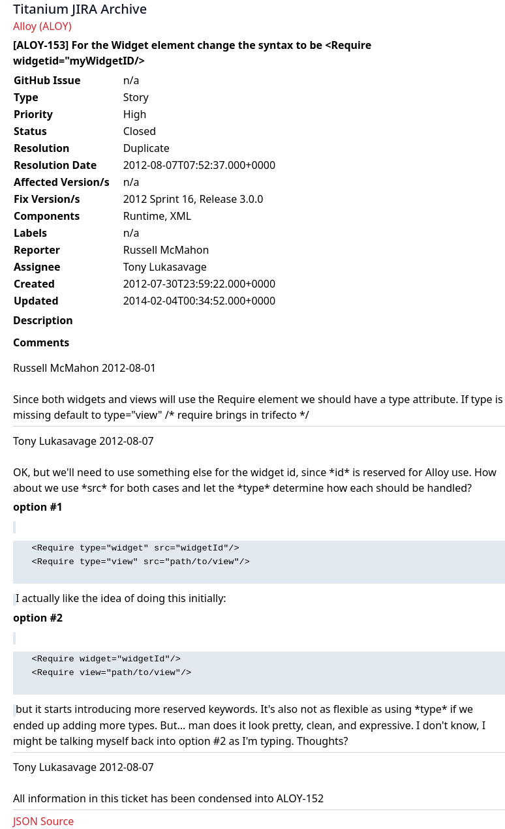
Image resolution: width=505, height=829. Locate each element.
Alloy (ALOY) (42, 26)
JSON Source (43, 821)
